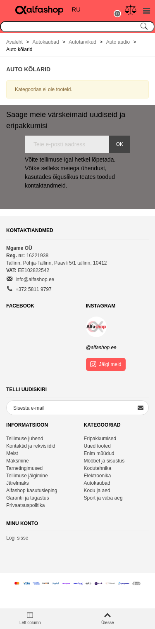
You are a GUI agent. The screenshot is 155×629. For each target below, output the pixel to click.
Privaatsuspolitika (25, 505)
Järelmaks (17, 483)
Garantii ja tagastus (27, 498)
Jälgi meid (106, 364)
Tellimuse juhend (24, 438)
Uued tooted (97, 446)
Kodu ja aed (97, 490)
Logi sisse (17, 538)
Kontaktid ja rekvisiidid (30, 446)
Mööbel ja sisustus (104, 461)
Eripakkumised (100, 438)
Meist (12, 453)
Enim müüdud (99, 453)
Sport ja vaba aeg (103, 498)
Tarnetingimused (24, 468)
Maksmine (17, 461)
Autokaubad (97, 483)
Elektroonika (97, 476)
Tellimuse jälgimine (27, 476)
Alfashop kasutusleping (31, 490)
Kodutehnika (98, 468)
